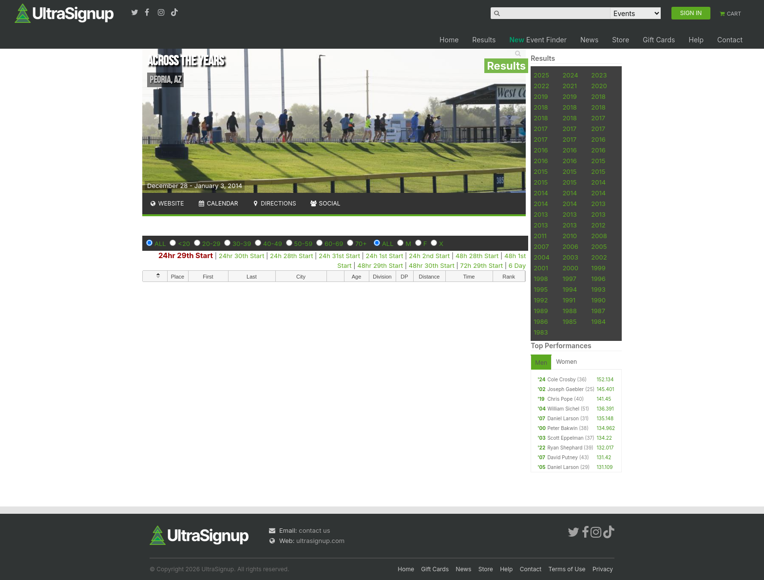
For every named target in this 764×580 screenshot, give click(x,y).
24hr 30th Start (242, 256)
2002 (599, 257)
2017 (598, 118)
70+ (361, 243)
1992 (541, 300)
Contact (730, 40)
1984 (598, 321)
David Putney (562, 457)
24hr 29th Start (185, 255)
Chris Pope (560, 399)
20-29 (211, 243)
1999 (598, 268)
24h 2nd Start (429, 256)
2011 (540, 236)
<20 (184, 243)
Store (620, 40)
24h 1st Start (384, 256)
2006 (570, 246)
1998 (541, 278)
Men (541, 362)
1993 (598, 289)
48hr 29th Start (380, 265)
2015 (598, 161)
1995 (541, 289)
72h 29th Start (481, 265)
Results (484, 40)
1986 (541, 321)
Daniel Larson (562, 418)
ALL (160, 243)
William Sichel (563, 409)
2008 (599, 236)
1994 (569, 289)
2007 (541, 246)
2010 (569, 236)
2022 (541, 86)
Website (166, 203)
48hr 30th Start (433, 265)
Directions (273, 203)
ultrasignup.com (320, 540)
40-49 (272, 243)
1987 (598, 311)
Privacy (602, 569)
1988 (569, 311)
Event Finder (538, 40)
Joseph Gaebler (565, 389)
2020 (599, 86)
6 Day (517, 265)
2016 (598, 139)
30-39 (241, 243)
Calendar (218, 203)
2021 (569, 86)
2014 (598, 182)
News (589, 40)
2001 (541, 268)
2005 (599, 246)
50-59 (303, 243)
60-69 (334, 243)
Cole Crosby (561, 379)
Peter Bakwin (562, 428)
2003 (570, 257)
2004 (542, 257)
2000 (570, 268)
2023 (599, 75)
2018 (598, 96)
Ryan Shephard (564, 447)
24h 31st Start (339, 256)
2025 (541, 75)
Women (566, 361)
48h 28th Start (477, 256)
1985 (569, 321)
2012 (598, 225)
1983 (541, 332)
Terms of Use (567, 569)
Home (448, 40)
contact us (314, 530)
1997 (569, 278)
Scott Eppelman (565, 438)
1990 (598, 300)
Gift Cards (659, 40)
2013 (598, 203)
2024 (570, 75)
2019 (541, 96)
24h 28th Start (291, 256)
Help (696, 40)
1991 (568, 300)
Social (325, 203)
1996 (598, 278)
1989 (541, 311)
